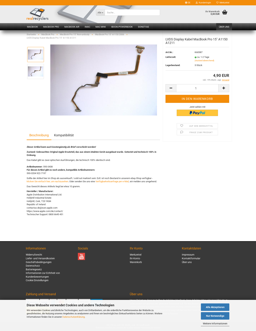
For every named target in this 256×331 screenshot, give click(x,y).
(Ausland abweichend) (204, 63)
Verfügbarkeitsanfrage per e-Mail (112, 181)
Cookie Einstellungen (37, 280)
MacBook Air (71, 26)
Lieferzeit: (171, 59)
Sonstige (143, 26)
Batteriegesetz (34, 269)
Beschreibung (39, 135)
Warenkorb (136, 262)
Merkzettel (222, 2)
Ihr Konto (135, 258)
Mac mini (100, 26)
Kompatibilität (64, 135)
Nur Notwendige (215, 315)
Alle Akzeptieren (215, 307)
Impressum (188, 254)
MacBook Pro (51, 26)
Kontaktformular (191, 258)
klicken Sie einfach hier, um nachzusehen (47, 181)
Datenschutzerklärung (73, 317)
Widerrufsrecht (34, 254)
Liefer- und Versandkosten (40, 258)
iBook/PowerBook (122, 26)
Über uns (224, 26)
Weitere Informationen (215, 323)
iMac (87, 26)
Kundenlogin (203, 2)
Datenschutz (33, 265)
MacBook (32, 26)
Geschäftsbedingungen (39, 262)
